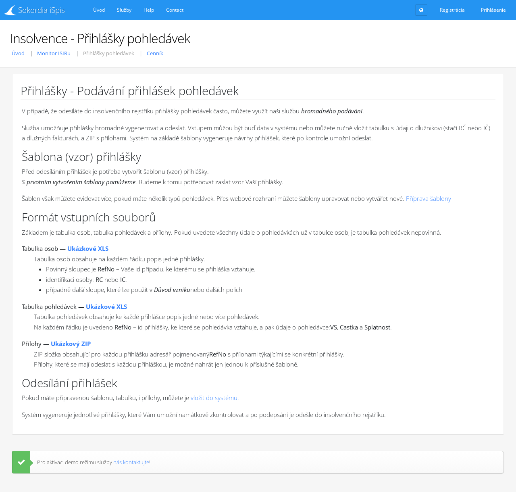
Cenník (155, 53)
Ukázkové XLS (87, 248)
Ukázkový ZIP (71, 344)
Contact (174, 9)
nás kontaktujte (131, 462)
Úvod (99, 9)
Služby (124, 9)
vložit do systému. (215, 398)
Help (149, 9)
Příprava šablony (428, 198)
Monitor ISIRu (54, 53)
